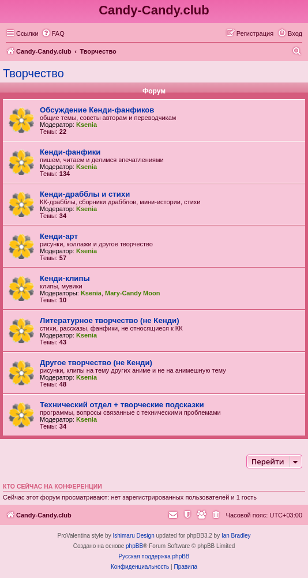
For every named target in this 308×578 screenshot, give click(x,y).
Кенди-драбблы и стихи (85, 194)
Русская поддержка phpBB (153, 556)
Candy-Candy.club (154, 10)
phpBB (134, 546)
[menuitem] (53, 33)
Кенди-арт (59, 236)
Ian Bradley (236, 535)
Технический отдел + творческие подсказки (122, 404)
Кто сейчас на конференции (52, 486)
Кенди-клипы (65, 278)
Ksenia (86, 124)
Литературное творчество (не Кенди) (109, 320)
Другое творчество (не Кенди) (96, 362)
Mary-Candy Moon (132, 293)
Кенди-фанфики (70, 152)
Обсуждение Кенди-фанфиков (97, 110)
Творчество (33, 73)
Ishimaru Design (133, 535)
